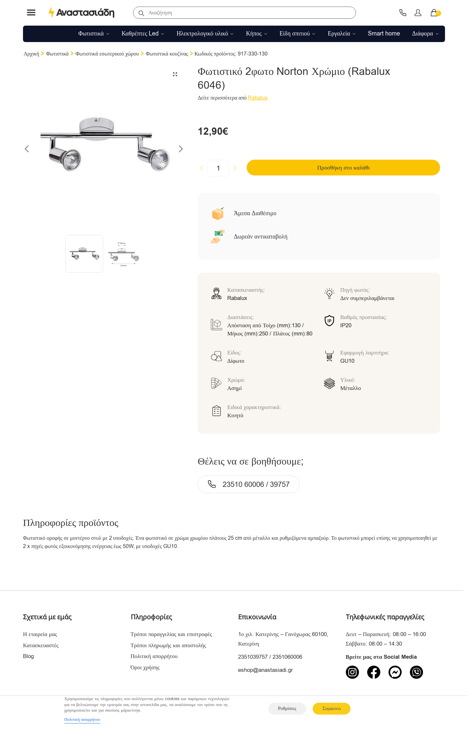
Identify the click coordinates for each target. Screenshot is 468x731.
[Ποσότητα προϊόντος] (218, 168)
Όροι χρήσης (145, 667)
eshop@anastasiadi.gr (265, 670)
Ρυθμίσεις (287, 708)
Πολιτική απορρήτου (154, 656)
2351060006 (287, 657)
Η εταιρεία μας (40, 634)
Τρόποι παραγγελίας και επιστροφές (171, 634)
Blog (28, 656)
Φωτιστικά (57, 53)
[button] (174, 74)
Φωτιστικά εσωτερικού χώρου (107, 53)
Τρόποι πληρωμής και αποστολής (168, 645)
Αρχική (31, 53)
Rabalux (258, 98)
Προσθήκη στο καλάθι (302, 168)
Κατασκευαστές (40, 645)
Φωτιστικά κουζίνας (167, 53)
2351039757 (253, 657)
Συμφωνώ (332, 708)
